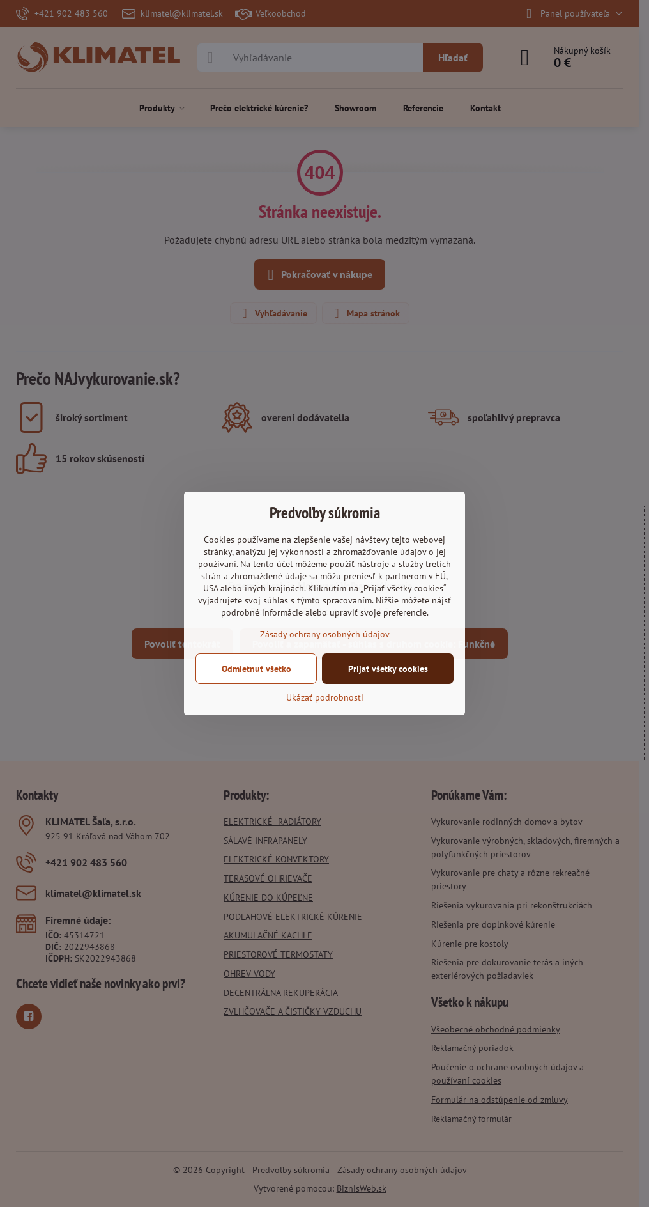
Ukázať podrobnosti (324, 697)
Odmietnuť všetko (256, 668)
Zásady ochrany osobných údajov (325, 634)
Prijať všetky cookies (388, 668)
